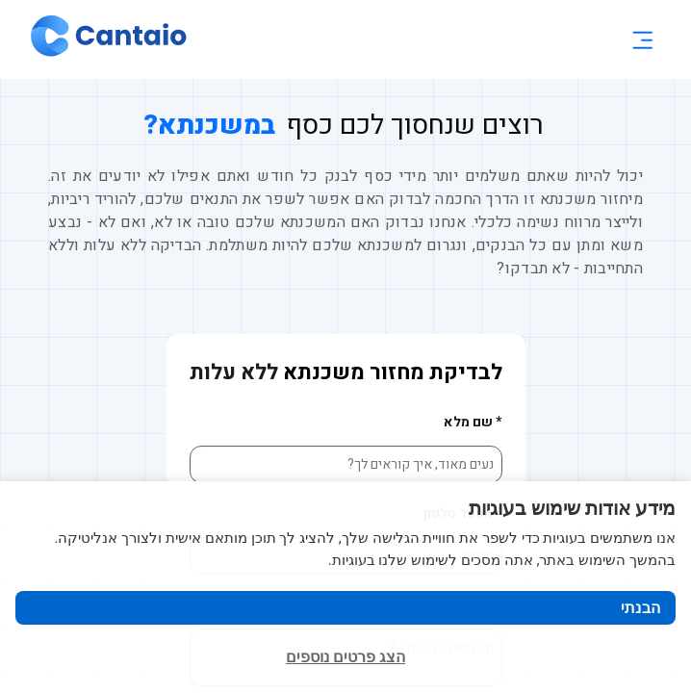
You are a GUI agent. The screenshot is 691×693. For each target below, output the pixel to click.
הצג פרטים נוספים (345, 657)
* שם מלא (472, 422)
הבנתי (640, 608)
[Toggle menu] (642, 40)
